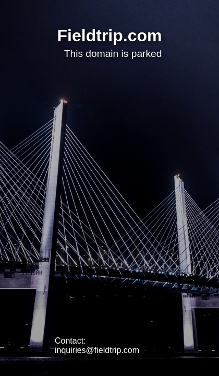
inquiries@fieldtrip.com (97, 350)
